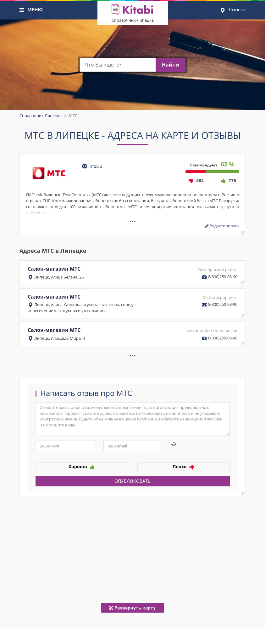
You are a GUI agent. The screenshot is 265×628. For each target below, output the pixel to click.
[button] (22, 10)
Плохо (183, 466)
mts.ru (96, 166)
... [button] (132, 353)
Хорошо (82, 466)
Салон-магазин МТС (133, 272)
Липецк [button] (237, 9)
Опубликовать (132, 481)
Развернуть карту (132, 608)
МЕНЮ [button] (35, 9)
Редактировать (224, 226)
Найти (170, 64)
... (132, 219)
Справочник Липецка (133, 20)
